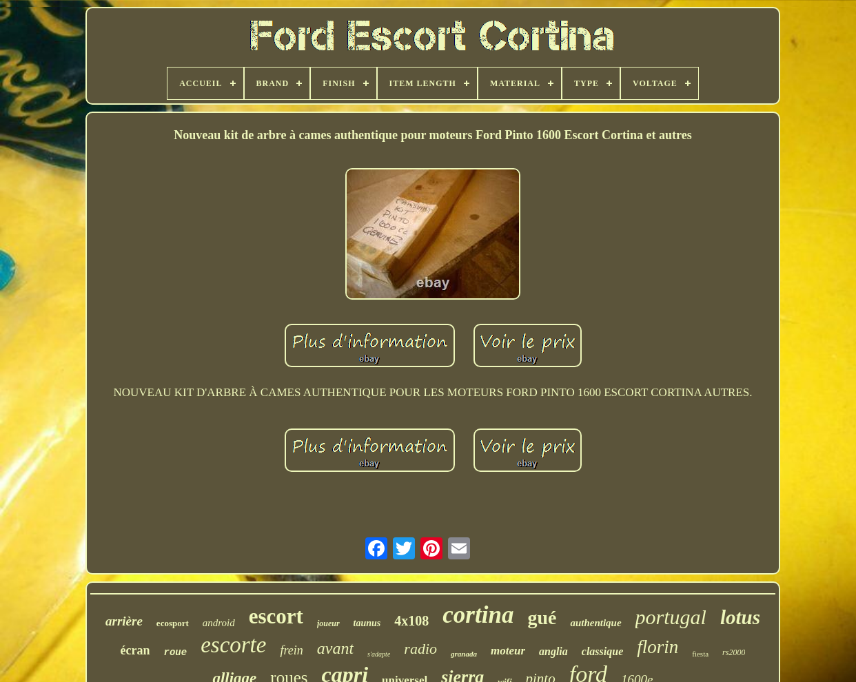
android (219, 622)
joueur (328, 623)
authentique (595, 622)
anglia (553, 651)
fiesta (700, 654)
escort (276, 616)
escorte (233, 644)
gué (541, 617)
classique (602, 651)
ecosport (172, 623)
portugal (670, 617)
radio (420, 648)
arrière (124, 621)
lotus (740, 617)
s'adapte (378, 654)
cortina (477, 614)
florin (657, 647)
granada (464, 654)
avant (335, 648)
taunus (367, 623)
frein (291, 650)
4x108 (411, 620)
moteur (508, 650)
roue (175, 652)
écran (135, 650)
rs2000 (733, 652)
